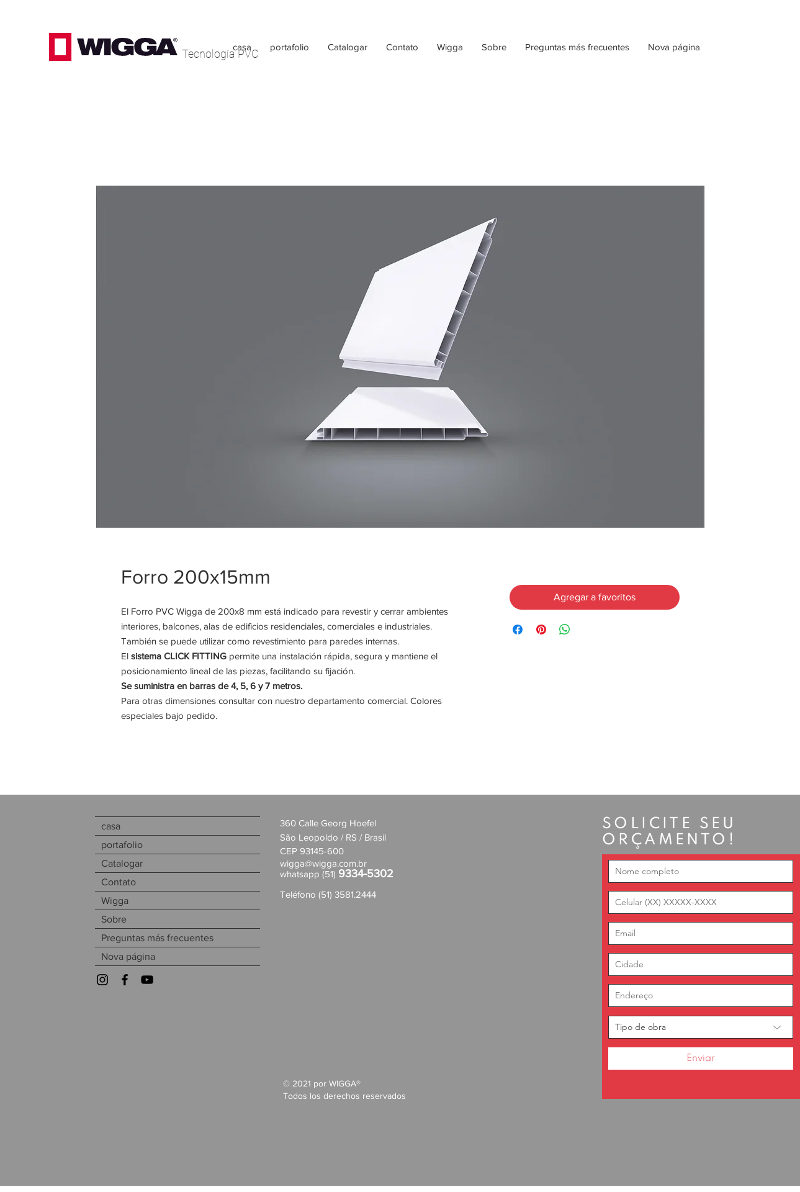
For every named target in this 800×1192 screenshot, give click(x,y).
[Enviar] (700, 1058)
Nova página (128, 956)
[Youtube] (147, 979)
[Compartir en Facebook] (517, 629)
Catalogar (122, 863)
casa (110, 826)
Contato (118, 882)
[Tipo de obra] (700, 1027)
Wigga (114, 900)
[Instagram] (102, 979)
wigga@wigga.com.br (323, 863)
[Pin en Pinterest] (541, 629)
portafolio (122, 844)
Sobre (114, 919)
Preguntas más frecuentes (157, 937)
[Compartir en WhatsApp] (564, 629)
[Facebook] (124, 979)
